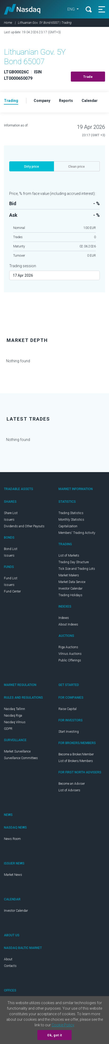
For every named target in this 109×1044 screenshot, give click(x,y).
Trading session (22, 266)
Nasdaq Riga (13, 715)
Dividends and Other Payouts (24, 526)
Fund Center (12, 591)
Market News (13, 875)
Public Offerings (69, 660)
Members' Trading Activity (76, 533)
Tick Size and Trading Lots (76, 569)
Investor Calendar (70, 588)
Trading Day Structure (73, 562)
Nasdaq (22, 9)
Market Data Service (71, 582)
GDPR (8, 729)
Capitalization (67, 526)
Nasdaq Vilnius (15, 722)
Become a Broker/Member (76, 754)
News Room (12, 839)
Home (8, 23)
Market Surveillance (17, 751)
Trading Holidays (70, 595)
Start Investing (68, 731)
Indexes (63, 618)
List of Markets (68, 555)
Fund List (10, 578)
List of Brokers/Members (75, 761)
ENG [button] (71, 9)
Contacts (10, 966)
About (8, 959)
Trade (88, 77)
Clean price (76, 166)
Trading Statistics (70, 513)
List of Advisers (69, 790)
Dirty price (31, 166)
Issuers (9, 519)
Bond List (10, 549)
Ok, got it (54, 1035)
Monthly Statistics (71, 519)
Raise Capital (67, 709)
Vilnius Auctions (70, 654)
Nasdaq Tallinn (14, 709)
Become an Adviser (71, 784)
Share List (11, 513)
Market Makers (68, 575)
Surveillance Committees (21, 758)
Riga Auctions (68, 647)
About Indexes (68, 624)
